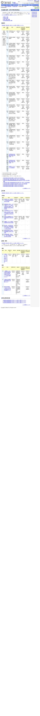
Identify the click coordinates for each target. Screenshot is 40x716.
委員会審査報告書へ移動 (7, 20)
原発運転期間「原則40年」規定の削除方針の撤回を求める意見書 (8, 235)
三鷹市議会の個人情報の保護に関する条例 (12, 155)
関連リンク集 (36, 0)
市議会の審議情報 (8, 6)
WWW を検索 (26, 3)
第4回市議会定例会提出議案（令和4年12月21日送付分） (13, 186)
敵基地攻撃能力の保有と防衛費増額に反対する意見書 (8, 231)
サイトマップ (30, 0)
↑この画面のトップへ (26, 188)
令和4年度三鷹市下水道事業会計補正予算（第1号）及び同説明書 (15, 183)
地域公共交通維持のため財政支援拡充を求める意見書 (8, 217)
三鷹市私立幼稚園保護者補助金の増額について (7, 280)
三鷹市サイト (15, 3)
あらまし (3, 5)
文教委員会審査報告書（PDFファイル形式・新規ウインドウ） (14, 301)
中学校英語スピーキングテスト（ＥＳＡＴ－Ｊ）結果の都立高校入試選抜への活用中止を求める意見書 (8, 212)
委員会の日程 (34, 15)
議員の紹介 (15, 5)
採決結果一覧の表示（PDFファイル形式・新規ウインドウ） (13, 25)
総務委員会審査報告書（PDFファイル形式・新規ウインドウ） (14, 300)
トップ (37, 5)
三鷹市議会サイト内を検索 (34, 3)
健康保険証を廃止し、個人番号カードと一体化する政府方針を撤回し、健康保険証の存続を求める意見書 (8, 206)
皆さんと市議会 (9, 5)
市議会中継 (25, 5)
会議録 (29, 5)
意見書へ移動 (5, 18)
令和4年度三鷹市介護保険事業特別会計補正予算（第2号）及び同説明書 (16, 182)
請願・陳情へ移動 (6, 19)
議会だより (33, 5)
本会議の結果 (14, 6)
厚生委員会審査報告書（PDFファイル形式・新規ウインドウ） (14, 302)
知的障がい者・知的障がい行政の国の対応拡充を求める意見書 (8, 200)
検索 (19, 1)
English (14, 2)
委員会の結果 (34, 16)
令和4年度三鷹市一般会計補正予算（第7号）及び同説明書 (14, 179)
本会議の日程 (34, 12)
